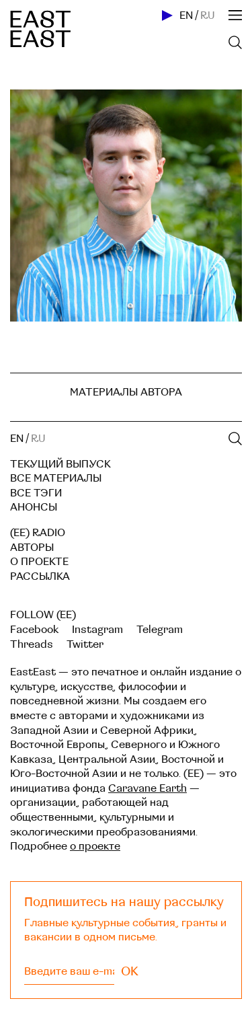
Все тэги (36, 493)
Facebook (34, 630)
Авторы (32, 547)
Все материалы (55, 478)
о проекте (95, 846)
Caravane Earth (147, 788)
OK (129, 971)
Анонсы (33, 507)
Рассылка (40, 576)
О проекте (39, 562)
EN (186, 15)
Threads (31, 644)
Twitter (85, 644)
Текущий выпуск (60, 464)
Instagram (97, 630)
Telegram (159, 630)
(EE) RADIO (37, 533)
